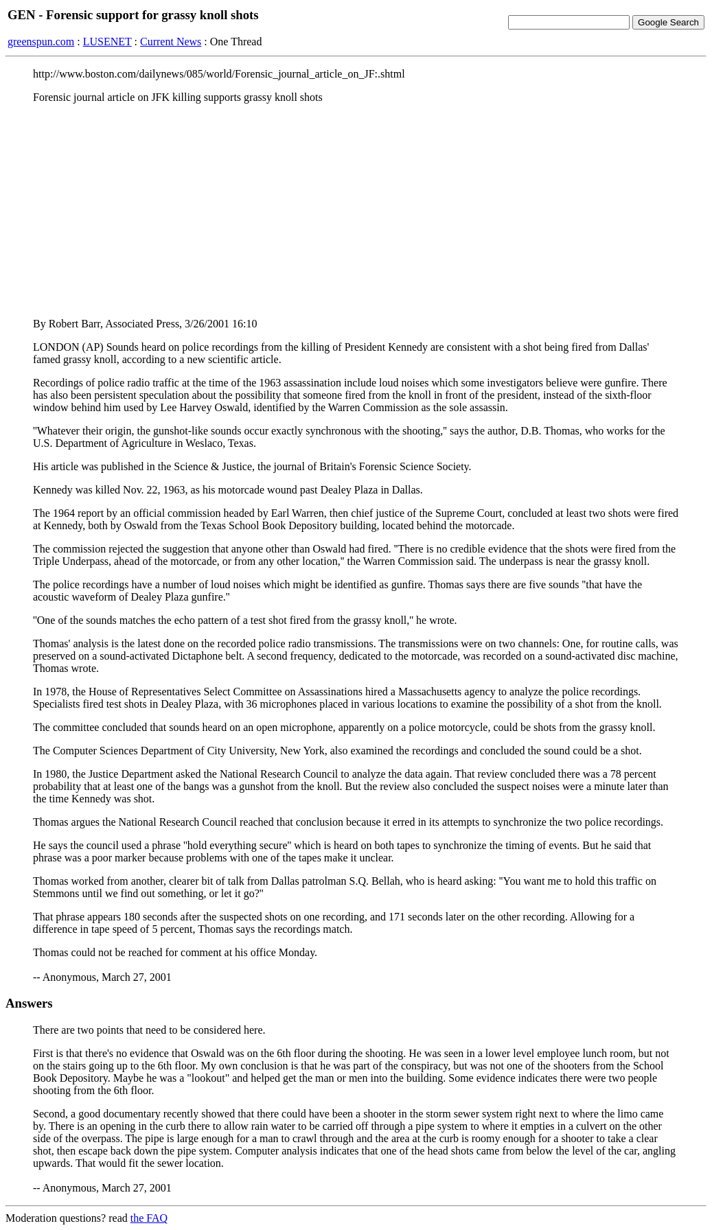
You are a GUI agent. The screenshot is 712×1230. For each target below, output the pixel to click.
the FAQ (149, 1218)
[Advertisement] (356, 211)
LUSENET (107, 41)
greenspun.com (41, 41)
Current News (170, 41)
